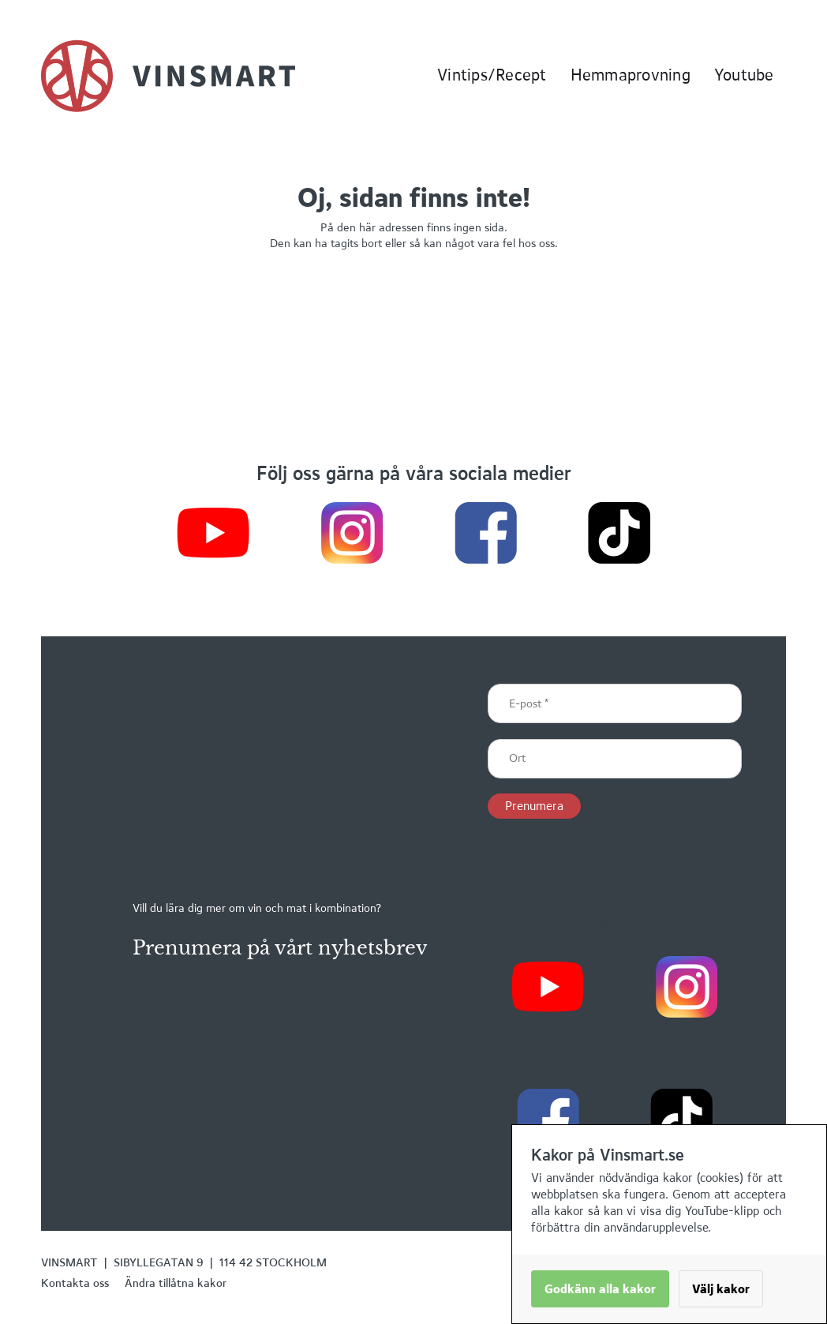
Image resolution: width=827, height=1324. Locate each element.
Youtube (744, 74)
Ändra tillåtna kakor (175, 1283)
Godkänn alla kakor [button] (600, 1288)
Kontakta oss (75, 1283)
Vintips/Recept (492, 74)
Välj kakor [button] (721, 1288)
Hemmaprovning (630, 74)
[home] (168, 75)
